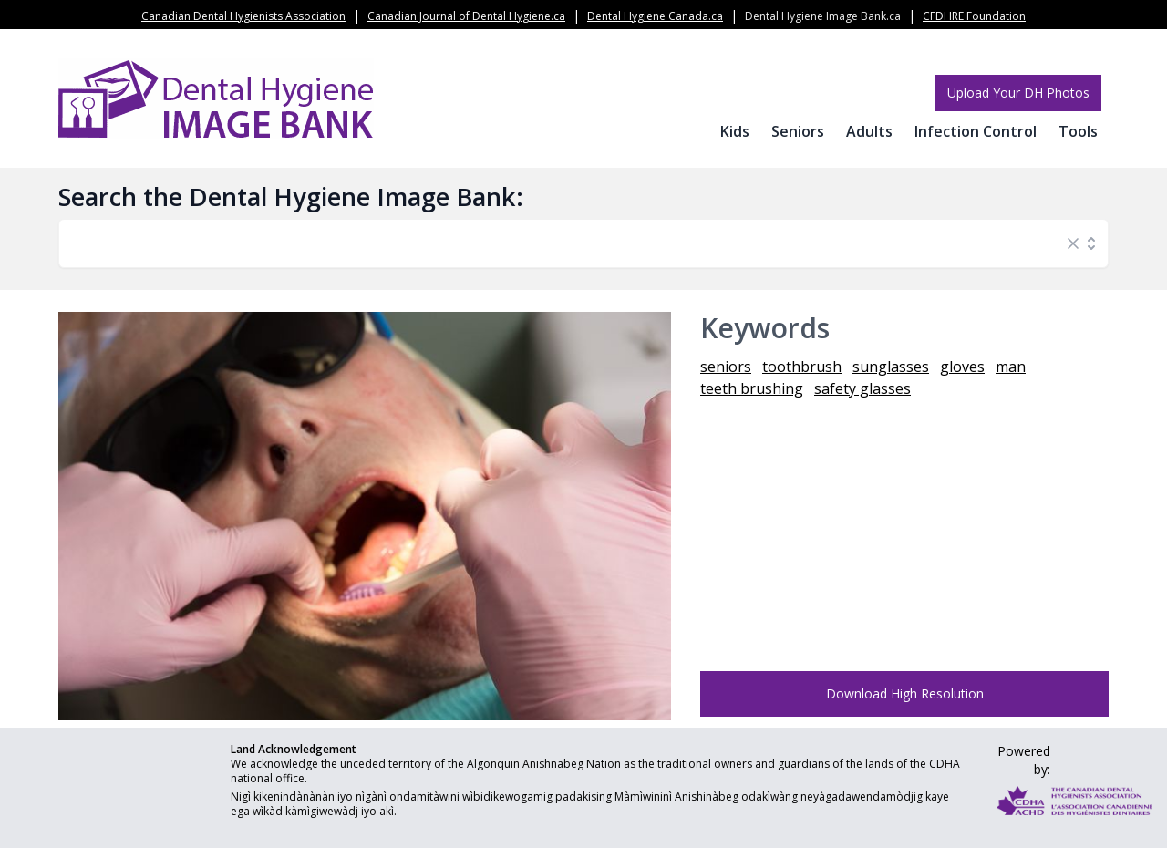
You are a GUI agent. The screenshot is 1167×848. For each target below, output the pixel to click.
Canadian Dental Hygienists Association (243, 16)
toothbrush (802, 367)
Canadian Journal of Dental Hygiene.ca (466, 16)
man (1011, 367)
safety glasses (862, 388)
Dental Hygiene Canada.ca (655, 16)
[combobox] (565, 243)
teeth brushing (751, 388)
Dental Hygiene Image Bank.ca (823, 16)
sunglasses (890, 367)
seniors (725, 367)
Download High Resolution (905, 693)
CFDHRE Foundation (974, 16)
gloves (962, 367)
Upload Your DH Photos (1018, 92)
